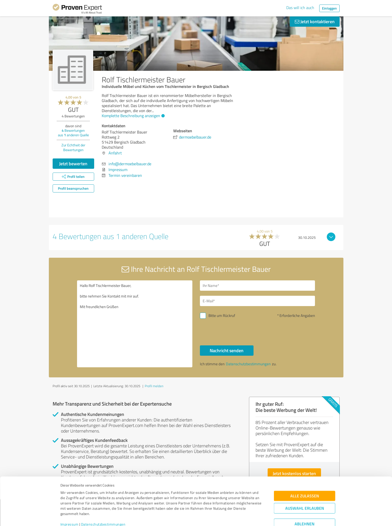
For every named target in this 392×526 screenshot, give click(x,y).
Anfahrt (115, 153)
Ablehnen (304, 502)
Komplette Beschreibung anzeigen (132, 115)
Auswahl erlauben (304, 486)
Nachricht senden (226, 350)
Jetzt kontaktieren (315, 21)
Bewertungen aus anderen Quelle (73, 132)
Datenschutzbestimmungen (103, 502)
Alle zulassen (304, 474)
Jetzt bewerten (73, 163)
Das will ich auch (300, 7)
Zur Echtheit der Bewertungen (73, 147)
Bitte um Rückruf (221, 315)
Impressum (69, 502)
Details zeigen (231, 516)
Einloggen (329, 8)
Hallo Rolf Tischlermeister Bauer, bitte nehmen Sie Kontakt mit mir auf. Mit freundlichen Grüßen (134, 323)
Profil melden (154, 386)
